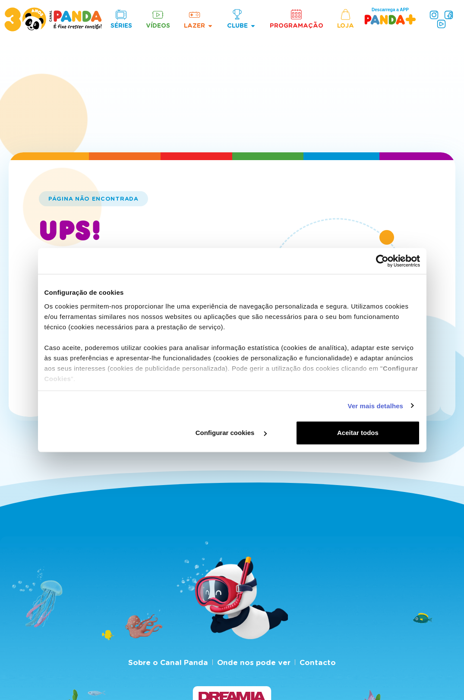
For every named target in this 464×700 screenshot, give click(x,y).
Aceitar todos (358, 432)
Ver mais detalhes (375, 405)
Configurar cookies (231, 432)
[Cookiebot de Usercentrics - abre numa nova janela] (382, 261)
